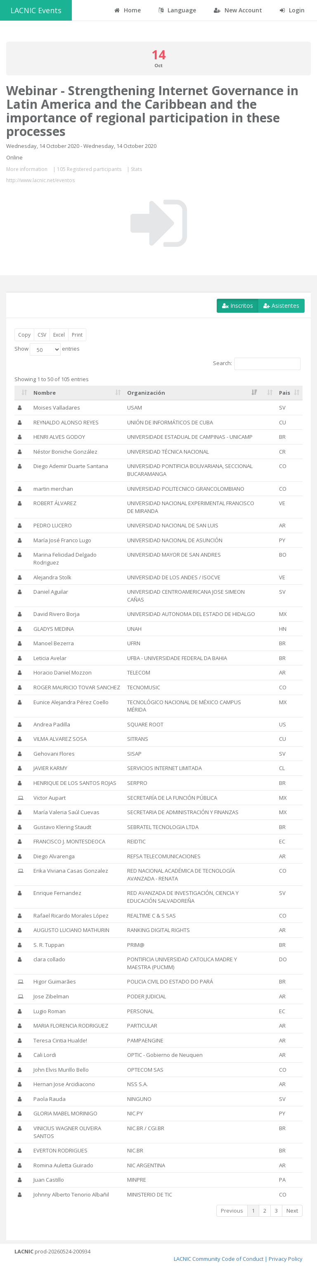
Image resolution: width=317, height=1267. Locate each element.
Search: (256, 364)
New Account (238, 10)
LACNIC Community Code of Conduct (218, 1258)
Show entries (47, 349)
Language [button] (177, 10)
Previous (232, 1210)
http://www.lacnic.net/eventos (40, 180)
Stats (136, 169)
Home (127, 10)
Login (292, 10)
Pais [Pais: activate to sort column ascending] (284, 392)
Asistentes (281, 305)
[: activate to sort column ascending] (22, 393)
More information (26, 169)
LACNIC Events (36, 10)
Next (292, 1210)
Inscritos (237, 305)
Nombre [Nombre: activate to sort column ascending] (44, 392)
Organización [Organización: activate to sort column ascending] (146, 392)
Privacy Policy (286, 1258)
